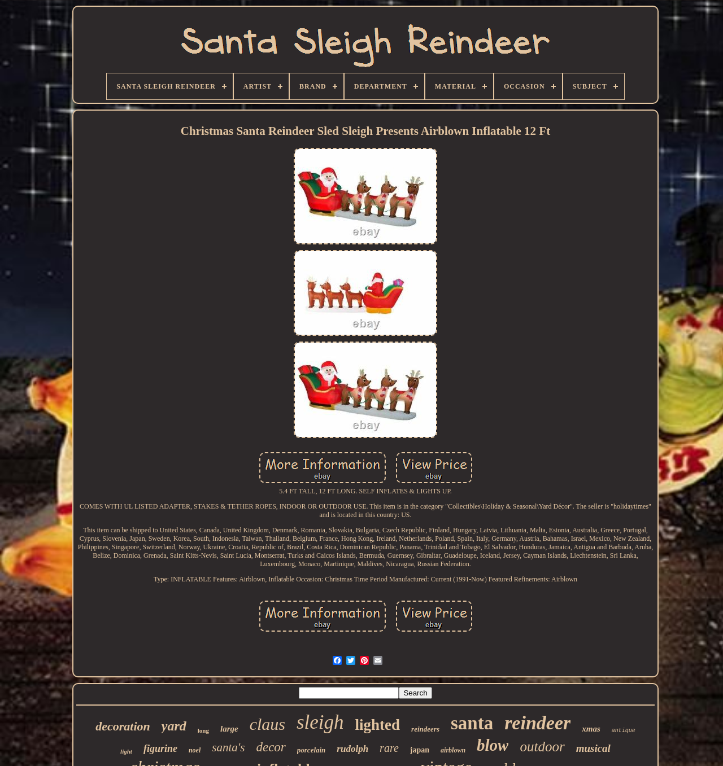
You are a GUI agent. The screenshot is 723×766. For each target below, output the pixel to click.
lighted (377, 724)
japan (419, 750)
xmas (591, 728)
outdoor (542, 746)
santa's (228, 747)
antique (623, 731)
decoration (122, 726)
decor (270, 747)
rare (389, 748)
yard (174, 726)
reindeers (425, 729)
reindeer (537, 722)
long (203, 730)
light (126, 751)
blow (492, 745)
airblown (453, 750)
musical (593, 748)
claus (267, 724)
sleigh (320, 722)
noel (195, 750)
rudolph (352, 748)
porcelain (311, 750)
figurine (160, 748)
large (229, 728)
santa (472, 723)
